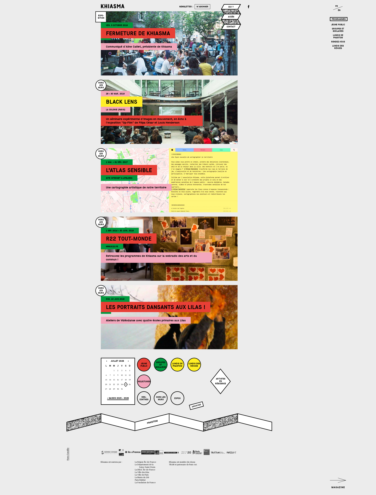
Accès (231, 16)
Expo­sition (101, 16)
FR (336, 6)
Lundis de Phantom (338, 36)
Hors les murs (160, 398)
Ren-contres (143, 398)
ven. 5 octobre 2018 (117, 25)
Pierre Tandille (67, 454)
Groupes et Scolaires (338, 30)
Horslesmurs (101, 85)
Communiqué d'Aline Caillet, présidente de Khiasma (139, 46)
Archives (196, 405)
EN (339, 10)
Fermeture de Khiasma (138, 33)
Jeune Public (338, 24)
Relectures (144, 381)
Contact (231, 26)
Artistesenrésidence (220, 381)
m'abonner (202, 6)
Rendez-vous (338, 41)
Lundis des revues (338, 47)
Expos (177, 398)
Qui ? (231, 6)
